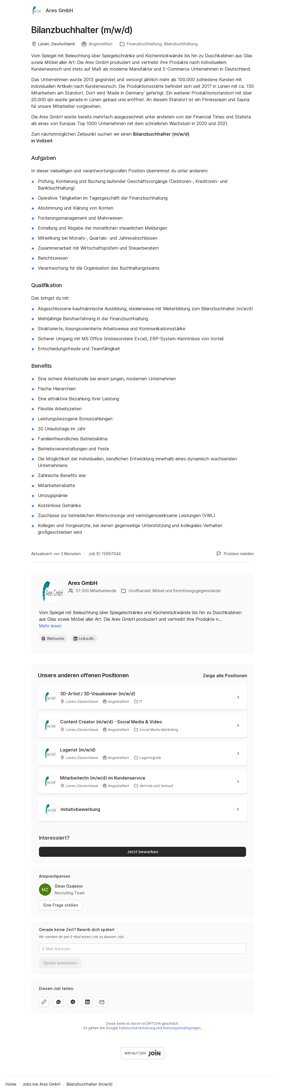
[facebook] (73, 1002)
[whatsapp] (58, 1002)
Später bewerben (60, 963)
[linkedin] (87, 1002)
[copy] (44, 1002)
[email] (102, 1002)
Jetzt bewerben (142, 851)
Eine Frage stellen (60, 905)
